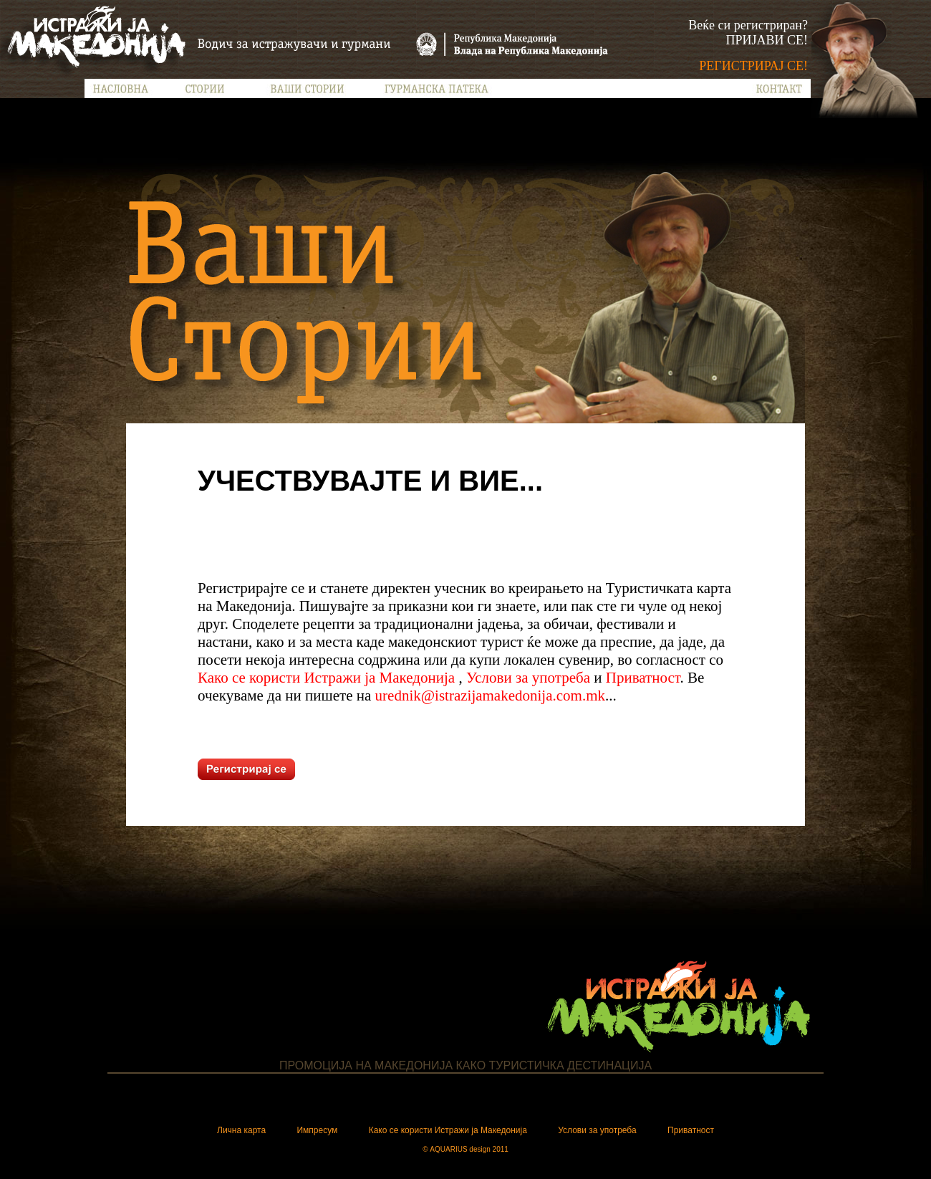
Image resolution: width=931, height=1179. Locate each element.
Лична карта (241, 1130)
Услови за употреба (528, 677)
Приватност (643, 677)
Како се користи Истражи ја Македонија (328, 677)
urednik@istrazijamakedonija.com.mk (490, 695)
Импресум (316, 1130)
